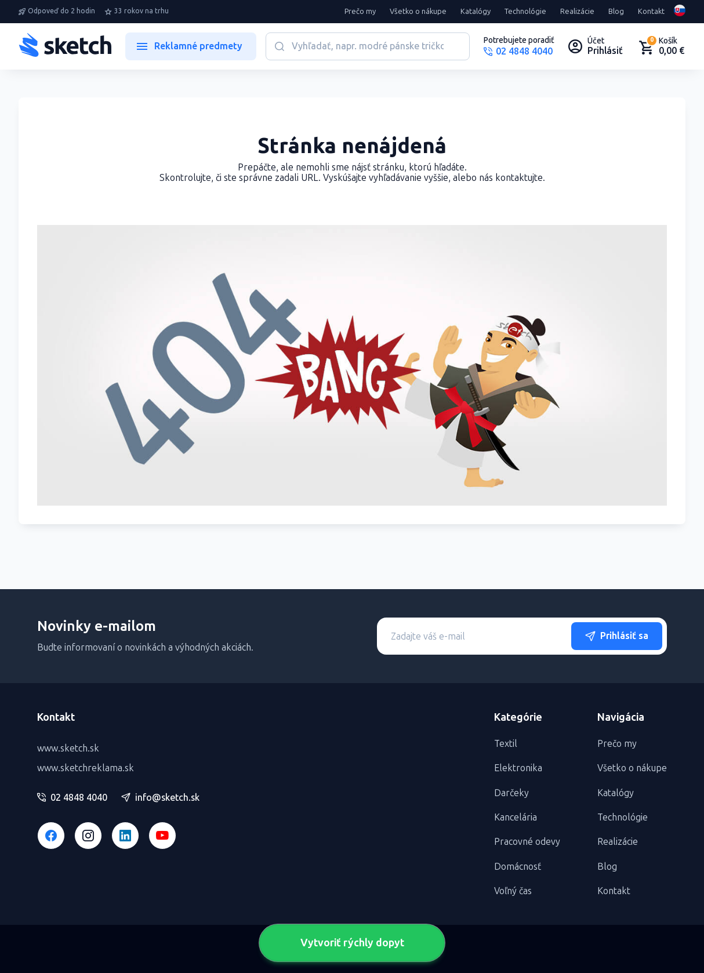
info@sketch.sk (160, 798)
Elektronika (518, 768)
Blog (616, 12)
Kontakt (651, 12)
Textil (505, 743)
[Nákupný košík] (661, 46)
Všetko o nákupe (418, 12)
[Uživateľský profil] (595, 46)
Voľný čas (513, 890)
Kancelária (515, 817)
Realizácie (577, 12)
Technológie (525, 12)
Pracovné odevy (527, 841)
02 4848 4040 (72, 798)
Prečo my (360, 12)
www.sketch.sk (68, 748)
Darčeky (511, 792)
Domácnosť (517, 866)
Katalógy (475, 12)
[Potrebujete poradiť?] (519, 46)
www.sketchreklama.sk (85, 768)
